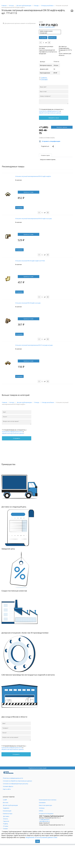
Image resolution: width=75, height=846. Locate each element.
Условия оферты (8, 786)
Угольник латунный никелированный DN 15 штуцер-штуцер (34, 345)
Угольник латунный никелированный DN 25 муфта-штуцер (33, 218)
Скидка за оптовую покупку (47, 137)
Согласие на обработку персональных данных (17, 781)
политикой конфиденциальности (49, 111)
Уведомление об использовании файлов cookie (41, 837)
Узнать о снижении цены (47, 27)
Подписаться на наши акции (37, 768)
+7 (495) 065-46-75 (43, 130)
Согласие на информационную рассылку (15, 784)
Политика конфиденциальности (13, 778)
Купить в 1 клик (52, 38)
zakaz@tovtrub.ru (44, 821)
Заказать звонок (61, 127)
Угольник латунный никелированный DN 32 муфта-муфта (33, 176)
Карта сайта (7, 789)
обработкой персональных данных (50, 113)
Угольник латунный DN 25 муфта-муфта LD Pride (30, 261)
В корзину (43, 37)
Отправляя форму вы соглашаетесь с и (51, 111)
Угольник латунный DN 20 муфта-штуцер (28, 303)
